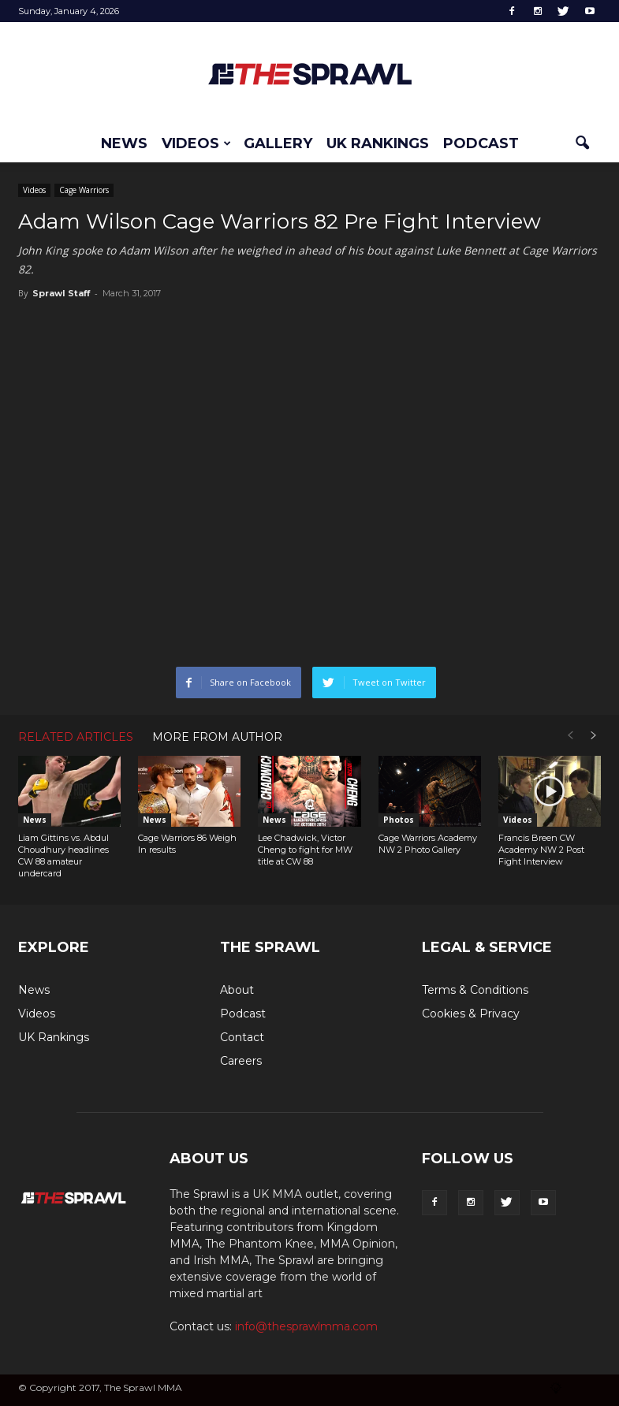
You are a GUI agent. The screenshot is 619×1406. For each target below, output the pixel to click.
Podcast (481, 143)
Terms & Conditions (475, 990)
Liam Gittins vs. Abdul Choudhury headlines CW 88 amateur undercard (63, 855)
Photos (398, 819)
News (124, 143)
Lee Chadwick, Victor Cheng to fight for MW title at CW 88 (305, 849)
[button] (583, 143)
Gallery (278, 143)
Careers (241, 1061)
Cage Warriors (84, 189)
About (237, 990)
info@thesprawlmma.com (306, 1326)
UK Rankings (377, 143)
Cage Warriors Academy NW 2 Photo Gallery (427, 843)
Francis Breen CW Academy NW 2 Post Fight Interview (541, 849)
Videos (196, 143)
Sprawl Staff (61, 293)
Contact (242, 1037)
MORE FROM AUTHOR (217, 737)
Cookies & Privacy (471, 1013)
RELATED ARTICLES (75, 737)
